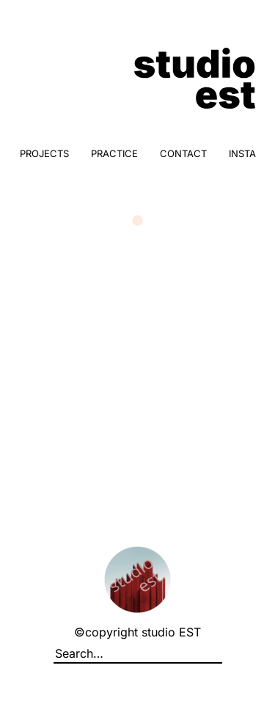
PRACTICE (114, 153)
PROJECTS (44, 153)
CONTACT (183, 153)
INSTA (242, 153)
